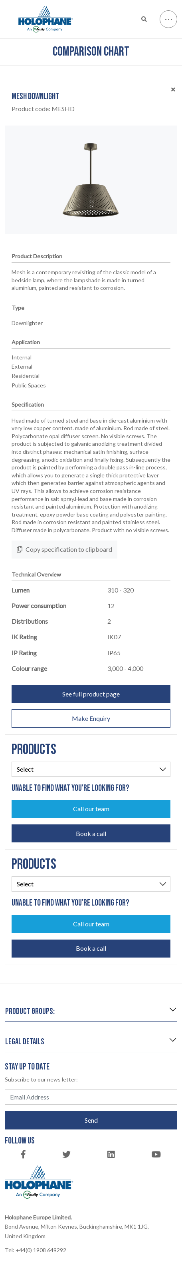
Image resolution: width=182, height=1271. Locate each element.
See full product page (91, 694)
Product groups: (30, 1011)
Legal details (24, 1042)
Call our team (91, 808)
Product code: (43, 108)
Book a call (91, 833)
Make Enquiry (91, 718)
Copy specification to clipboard (64, 549)
